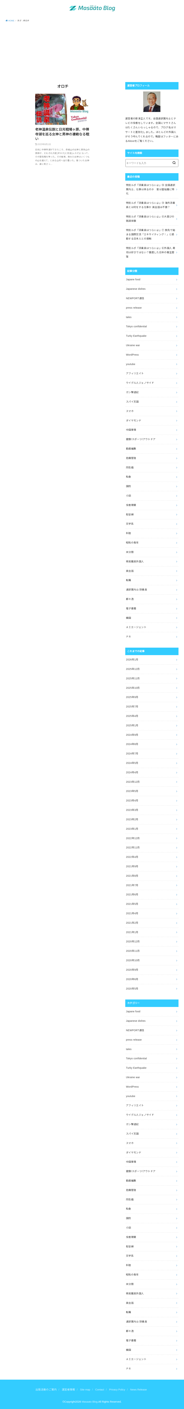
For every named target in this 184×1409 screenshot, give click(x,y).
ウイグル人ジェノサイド (140, 382)
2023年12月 (133, 781)
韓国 (128, 617)
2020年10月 (133, 960)
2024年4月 (132, 772)
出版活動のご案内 (46, 1389)
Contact (99, 1389)
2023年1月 (132, 828)
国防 (128, 486)
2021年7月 (132, 885)
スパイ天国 (132, 401)
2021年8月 (132, 875)
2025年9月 (132, 697)
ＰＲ (128, 636)
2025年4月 (132, 716)
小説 (128, 495)
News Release (138, 1389)
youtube (130, 364)
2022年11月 (133, 847)
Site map (85, 1389)
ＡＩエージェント (136, 627)
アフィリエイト (135, 373)
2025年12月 (133, 669)
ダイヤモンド (133, 420)
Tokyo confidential (136, 326)
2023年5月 (132, 791)
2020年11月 (133, 950)
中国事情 (131, 429)
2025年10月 (133, 687)
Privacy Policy (117, 1389)
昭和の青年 (132, 542)
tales (128, 317)
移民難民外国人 (135, 561)
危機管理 (131, 458)
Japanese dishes (135, 288)
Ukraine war (133, 345)
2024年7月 (132, 753)
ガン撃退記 (132, 392)
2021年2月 (132, 922)
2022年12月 (133, 838)
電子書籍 (131, 608)
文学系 (130, 523)
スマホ (130, 411)
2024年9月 (132, 734)
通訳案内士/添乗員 (136, 589)
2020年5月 (132, 988)
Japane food (133, 279)
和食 (128, 476)
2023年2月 (132, 819)
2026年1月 (132, 659)
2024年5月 (132, 763)
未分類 (130, 552)
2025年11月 (133, 678)
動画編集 (131, 448)
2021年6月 (132, 894)
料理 (128, 533)
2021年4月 (132, 913)
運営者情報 (68, 1389)
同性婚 (130, 467)
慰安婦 (130, 514)
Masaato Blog (90, 1401)
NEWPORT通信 (135, 298)
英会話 (130, 571)
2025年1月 (132, 725)
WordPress (132, 354)
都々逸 (130, 599)
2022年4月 (132, 857)
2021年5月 (132, 903)
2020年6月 (132, 979)
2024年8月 (132, 744)
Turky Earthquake (136, 335)
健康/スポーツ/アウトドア (140, 439)
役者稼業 (131, 505)
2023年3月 (132, 810)
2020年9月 (132, 969)
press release (134, 307)
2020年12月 (133, 941)
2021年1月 (132, 932)
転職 (128, 580)
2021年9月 (132, 866)
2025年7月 (132, 706)
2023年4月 (132, 800)
